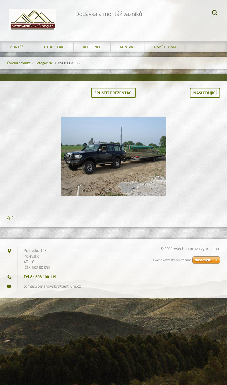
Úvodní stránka (19, 63)
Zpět (11, 217)
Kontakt (127, 47)
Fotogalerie (53, 47)
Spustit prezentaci (113, 92)
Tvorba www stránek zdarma (172, 260)
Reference (92, 47)
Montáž (16, 47)
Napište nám (165, 47)
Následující (205, 92)
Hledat (215, 13)
